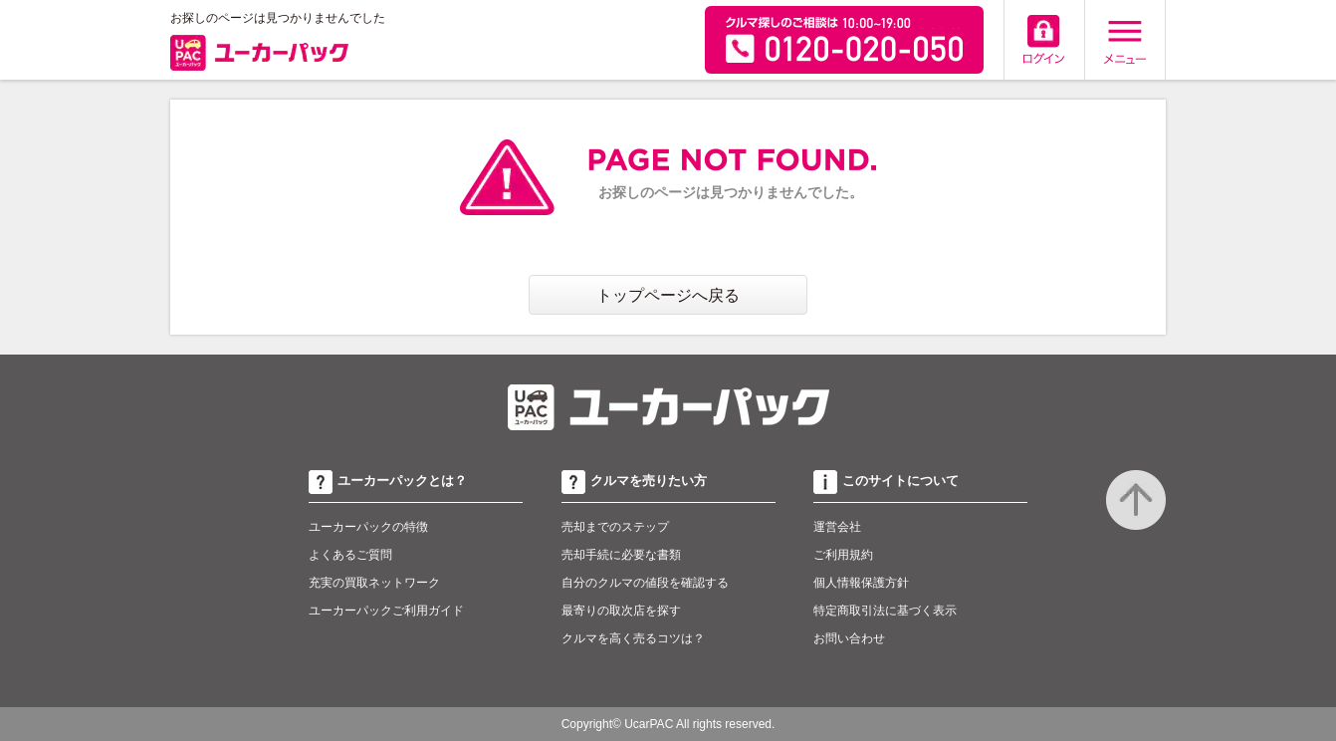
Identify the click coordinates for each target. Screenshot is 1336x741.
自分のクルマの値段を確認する (645, 583)
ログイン (1044, 40)
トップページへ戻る (668, 295)
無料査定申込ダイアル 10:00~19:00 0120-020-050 (844, 39)
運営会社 (837, 527)
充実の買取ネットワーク (374, 583)
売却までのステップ (615, 527)
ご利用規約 (843, 555)
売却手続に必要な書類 (621, 555)
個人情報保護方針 (861, 583)
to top (1136, 500)
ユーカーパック (259, 56)
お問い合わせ (849, 638)
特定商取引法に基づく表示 (885, 611)
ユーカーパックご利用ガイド (386, 611)
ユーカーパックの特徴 (368, 527)
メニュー (1125, 40)
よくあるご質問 (350, 555)
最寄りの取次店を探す (621, 611)
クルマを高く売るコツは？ (633, 638)
